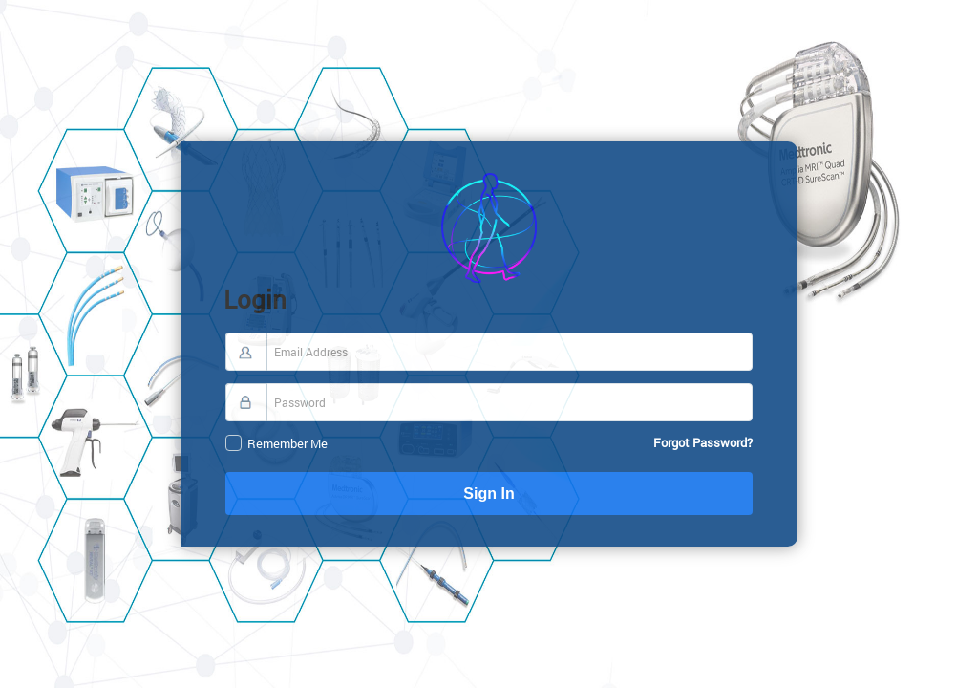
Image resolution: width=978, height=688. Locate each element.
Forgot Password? (708, 442)
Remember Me (578, 444)
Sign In (643, 493)
